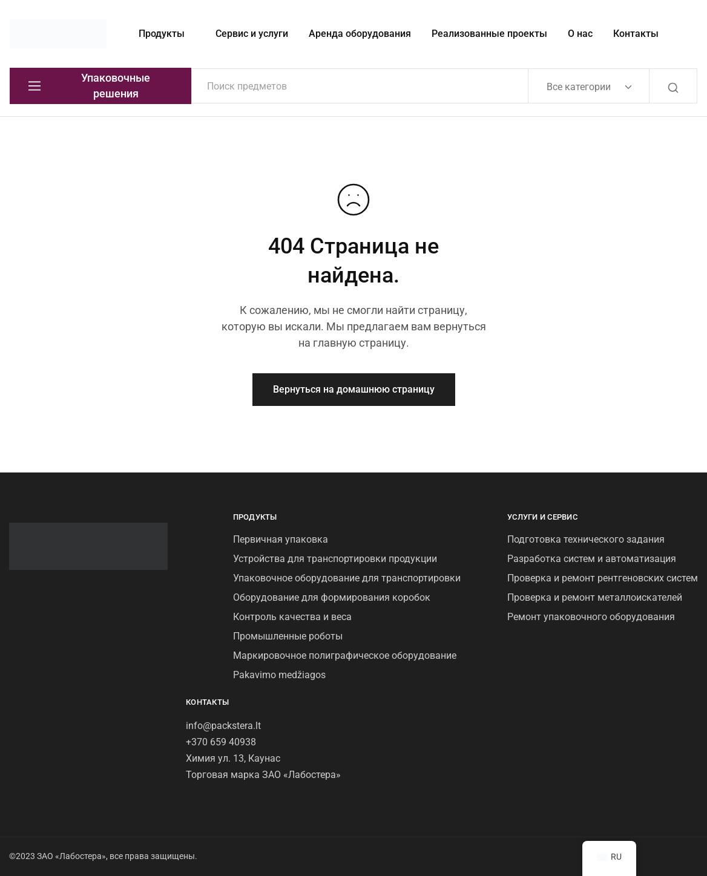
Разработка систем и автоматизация (591, 558)
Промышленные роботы (288, 636)
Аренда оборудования (360, 33)
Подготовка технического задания (586, 539)
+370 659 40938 (221, 742)
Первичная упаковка (280, 539)
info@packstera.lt (223, 725)
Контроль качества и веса (292, 617)
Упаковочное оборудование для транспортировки (347, 578)
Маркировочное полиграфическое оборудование (344, 655)
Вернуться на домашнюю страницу (354, 389)
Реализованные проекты (489, 33)
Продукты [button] (162, 33)
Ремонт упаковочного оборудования (591, 617)
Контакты (636, 33)
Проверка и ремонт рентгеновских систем (602, 578)
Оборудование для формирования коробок (331, 597)
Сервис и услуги (251, 33)
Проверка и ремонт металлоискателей (594, 597)
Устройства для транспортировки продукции (335, 558)
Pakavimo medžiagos (279, 675)
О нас (580, 33)
